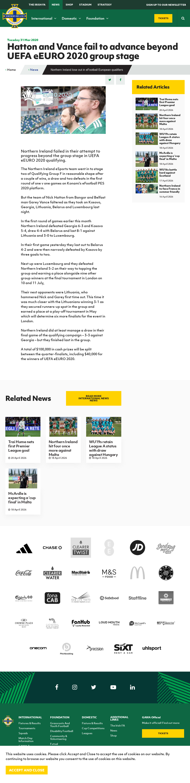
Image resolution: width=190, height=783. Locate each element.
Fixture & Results (92, 723)
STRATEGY (105, 4)
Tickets (163, 733)
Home (10, 70)
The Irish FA (37, 4)
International (43, 18)
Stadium (85, 4)
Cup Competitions (93, 728)
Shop (69, 4)
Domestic (71, 18)
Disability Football (61, 731)
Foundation (97, 18)
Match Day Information (26, 739)
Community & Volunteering (58, 737)
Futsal (54, 744)
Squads (23, 733)
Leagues (87, 733)
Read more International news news (93, 398)
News (56, 4)
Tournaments (27, 728)
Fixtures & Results (30, 723)
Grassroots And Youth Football (60, 724)
